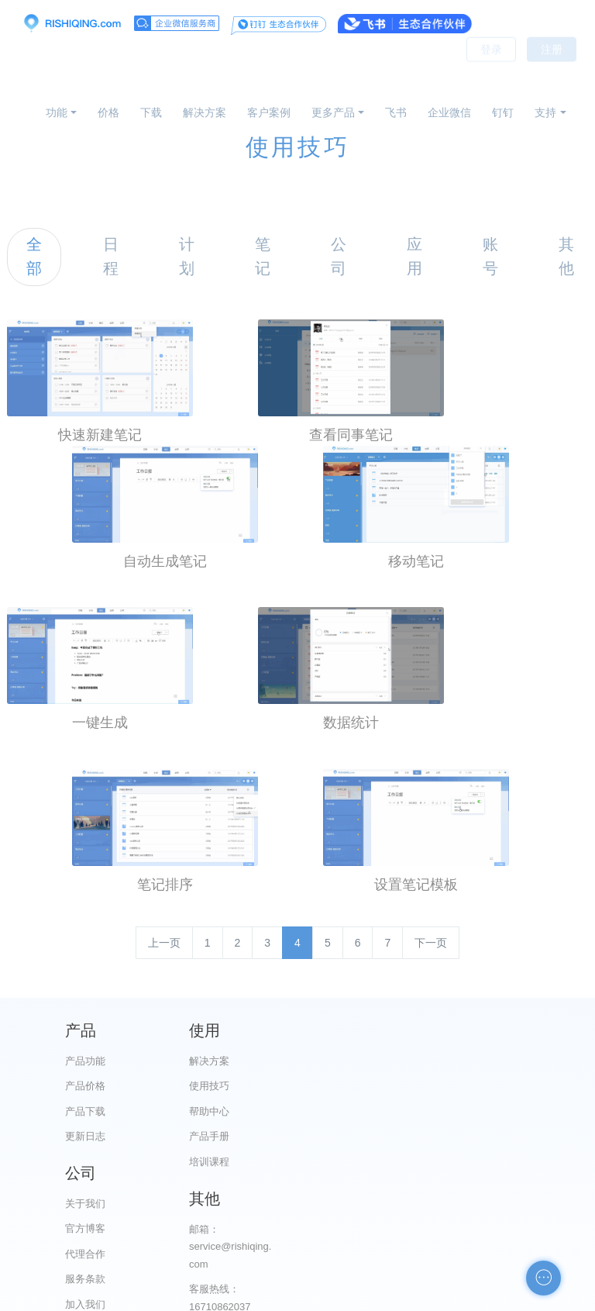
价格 (108, 112)
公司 (338, 256)
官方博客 (376, 1083)
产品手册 (231, 1134)
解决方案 (204, 112)
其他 (566, 256)
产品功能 (85, 1058)
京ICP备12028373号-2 (210, 1297)
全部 (34, 256)
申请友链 (521, 1203)
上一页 (164, 940)
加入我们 (376, 1159)
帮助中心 (231, 1109)
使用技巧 (231, 1083)
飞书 (396, 112)
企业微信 (449, 112)
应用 (414, 256)
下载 (151, 112)
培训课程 (231, 1159)
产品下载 (85, 1109)
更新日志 (85, 1134)
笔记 (262, 256)
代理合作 (376, 1109)
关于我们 (376, 1058)
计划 (186, 256)
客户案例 (269, 112)
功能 (56, 112)
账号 (490, 256)
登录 (491, 70)
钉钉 (503, 112)
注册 (551, 70)
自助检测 (521, 1228)
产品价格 (85, 1083)
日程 (111, 256)
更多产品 (333, 112)
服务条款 (376, 1134)
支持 (545, 112)
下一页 (430, 940)
